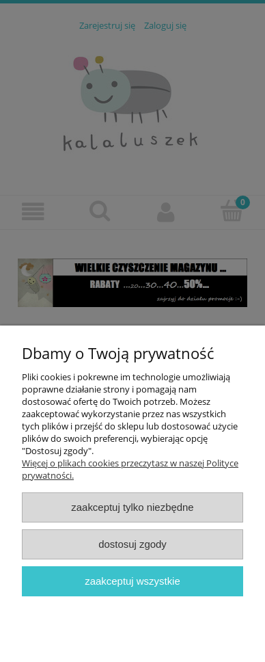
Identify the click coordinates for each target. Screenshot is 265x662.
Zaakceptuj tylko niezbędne (132, 507)
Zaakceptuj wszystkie (132, 581)
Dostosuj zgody (132, 544)
